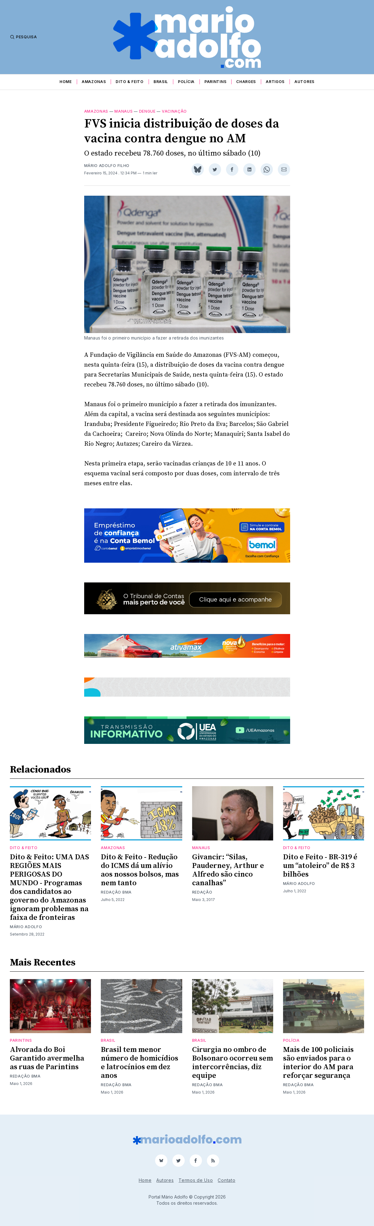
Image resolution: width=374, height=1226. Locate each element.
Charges (246, 81)
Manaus (123, 111)
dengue (147, 111)
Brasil (161, 81)
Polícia (186, 81)
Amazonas (94, 81)
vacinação (174, 111)
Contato (226, 1180)
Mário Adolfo (26, 926)
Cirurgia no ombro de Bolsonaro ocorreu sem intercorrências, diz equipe (232, 1062)
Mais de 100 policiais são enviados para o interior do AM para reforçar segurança (318, 1062)
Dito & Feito (129, 81)
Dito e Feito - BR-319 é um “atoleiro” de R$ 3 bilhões (320, 866)
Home (66, 81)
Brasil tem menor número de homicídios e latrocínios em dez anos (139, 1062)
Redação (202, 892)
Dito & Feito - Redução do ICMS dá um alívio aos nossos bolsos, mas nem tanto (140, 870)
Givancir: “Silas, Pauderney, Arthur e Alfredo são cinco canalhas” (228, 870)
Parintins (215, 81)
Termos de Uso (196, 1180)
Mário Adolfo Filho (107, 165)
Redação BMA (116, 892)
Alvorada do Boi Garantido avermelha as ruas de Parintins (47, 1058)
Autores (304, 81)
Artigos (275, 81)
